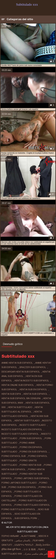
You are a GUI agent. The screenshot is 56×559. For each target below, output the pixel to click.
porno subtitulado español (32, 505)
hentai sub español (35, 394)
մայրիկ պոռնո (23, 545)
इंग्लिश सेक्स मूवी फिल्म (11, 549)
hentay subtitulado (27, 420)
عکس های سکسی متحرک (36, 554)
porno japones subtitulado (19, 483)
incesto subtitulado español (20, 434)
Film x (41, 549)
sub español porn (25, 518)
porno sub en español (22, 487)
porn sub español (31, 438)
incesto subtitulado (33, 425)
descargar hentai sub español (20, 372)
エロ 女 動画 (29, 549)
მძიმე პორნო (43, 545)
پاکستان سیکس (23, 540)
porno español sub (13, 456)
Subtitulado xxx (11, 554)
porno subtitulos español (18, 509)
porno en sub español (33, 451)
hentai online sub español (17, 385)
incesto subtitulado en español (21, 429)
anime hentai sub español (17, 363)
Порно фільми (10, 536)
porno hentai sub (30, 465)
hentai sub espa (11, 394)
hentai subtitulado (20, 407)
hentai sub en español (33, 389)
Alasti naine (28, 536)
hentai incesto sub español (31, 380)
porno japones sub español (32, 478)
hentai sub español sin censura (21, 398)
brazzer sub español (33, 367)
